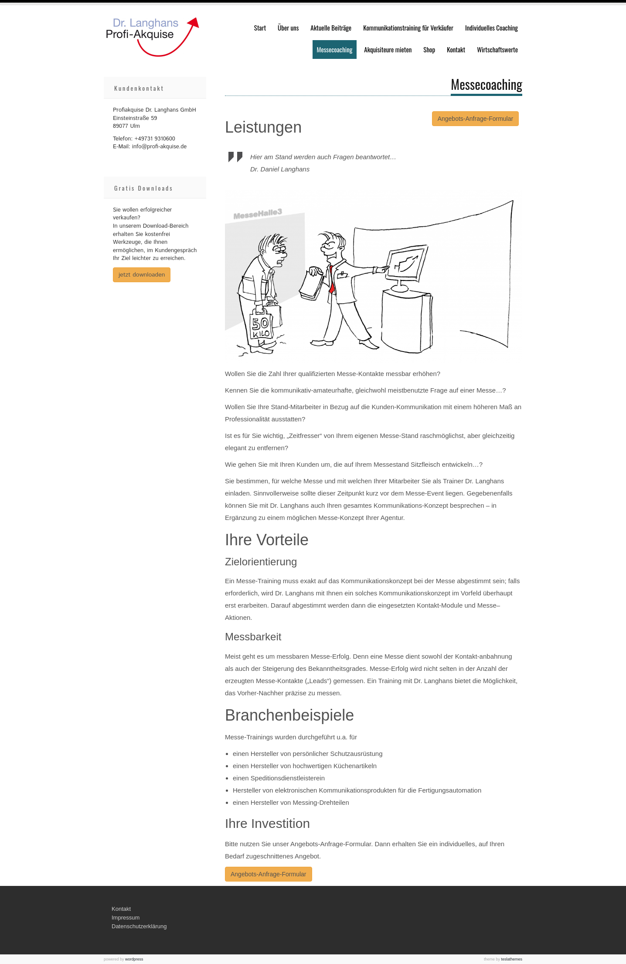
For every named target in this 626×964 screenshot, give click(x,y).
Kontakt (456, 49)
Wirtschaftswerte (497, 49)
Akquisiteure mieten (388, 49)
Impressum (125, 917)
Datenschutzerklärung (139, 926)
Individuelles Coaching (491, 27)
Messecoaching (335, 49)
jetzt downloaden (142, 274)
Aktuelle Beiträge (330, 27)
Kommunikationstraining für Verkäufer (408, 27)
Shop (429, 49)
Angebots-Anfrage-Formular (476, 118)
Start (260, 27)
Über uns (288, 27)
